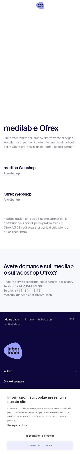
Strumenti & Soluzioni (37, 319)
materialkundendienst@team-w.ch (28, 295)
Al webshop (12, 173)
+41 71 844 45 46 (27, 290)
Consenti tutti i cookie (40, 445)
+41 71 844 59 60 (29, 286)
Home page (12, 319)
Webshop (12, 324)
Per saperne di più (17, 425)
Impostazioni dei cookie (40, 435)
